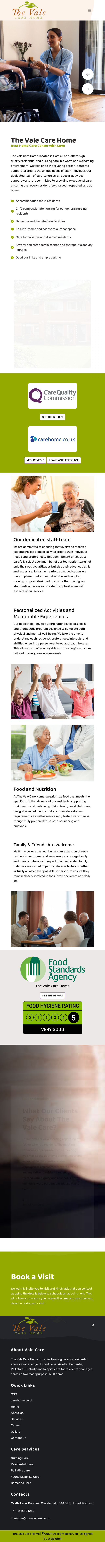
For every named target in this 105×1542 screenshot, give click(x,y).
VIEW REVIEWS (35, 460)
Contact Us (18, 1437)
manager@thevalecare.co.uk (30, 1518)
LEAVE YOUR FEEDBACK (64, 460)
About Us (17, 1412)
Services (17, 1419)
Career (15, 1425)
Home (15, 1406)
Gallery (15, 1431)
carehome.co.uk (22, 1400)
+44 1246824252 (22, 1511)
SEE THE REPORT (52, 417)
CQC (14, 1394)
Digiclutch (55, 1539)
